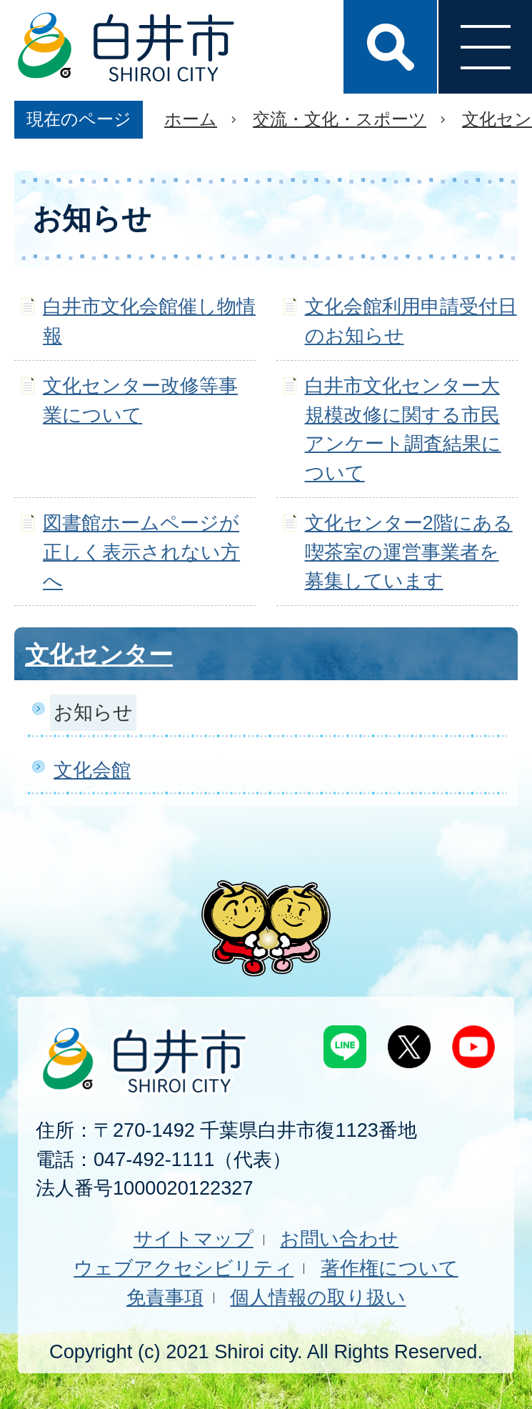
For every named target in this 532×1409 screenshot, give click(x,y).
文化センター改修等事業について (140, 400)
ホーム (190, 119)
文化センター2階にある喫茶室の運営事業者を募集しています (409, 552)
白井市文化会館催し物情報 (149, 321)
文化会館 (92, 770)
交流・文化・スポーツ (339, 119)
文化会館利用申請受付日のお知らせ (411, 321)
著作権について (389, 1268)
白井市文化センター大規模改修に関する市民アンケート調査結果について (403, 429)
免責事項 (165, 1297)
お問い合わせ (339, 1239)
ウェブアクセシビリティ (183, 1268)
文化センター (99, 654)
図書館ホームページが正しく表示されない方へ (141, 552)
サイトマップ (194, 1239)
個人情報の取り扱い (318, 1297)
